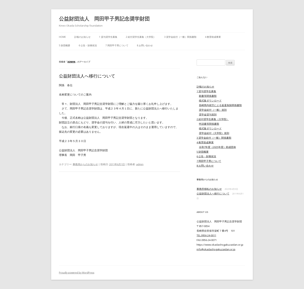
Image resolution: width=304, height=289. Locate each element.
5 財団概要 (64, 45)
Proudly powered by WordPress (76, 272)
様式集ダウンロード (210, 100)
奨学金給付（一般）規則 (213, 110)
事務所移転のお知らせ (209, 189)
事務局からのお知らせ (85, 164)
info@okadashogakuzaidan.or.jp (216, 249)
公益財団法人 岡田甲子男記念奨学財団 (104, 18)
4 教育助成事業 (213, 37)
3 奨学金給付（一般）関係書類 (180, 37)
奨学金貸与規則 (208, 114)
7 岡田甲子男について (116, 45)
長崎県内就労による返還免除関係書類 (220, 105)
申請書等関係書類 (209, 124)
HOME (62, 37)
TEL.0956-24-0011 (206, 235)
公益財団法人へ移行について (87, 76)
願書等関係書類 (208, 96)
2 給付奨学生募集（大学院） (141, 37)
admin (71, 61)
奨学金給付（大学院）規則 (214, 133)
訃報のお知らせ (82, 37)
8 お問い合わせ (145, 45)
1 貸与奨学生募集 (108, 37)
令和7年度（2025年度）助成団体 (217, 147)
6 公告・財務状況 (88, 45)
